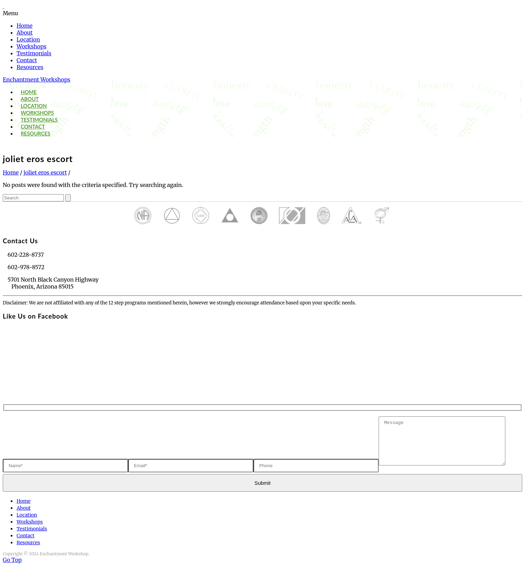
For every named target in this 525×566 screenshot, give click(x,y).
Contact (27, 60)
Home (24, 25)
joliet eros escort (45, 172)
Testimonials (34, 53)
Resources (30, 67)
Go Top (12, 559)
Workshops (32, 46)
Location (28, 39)
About (25, 32)
